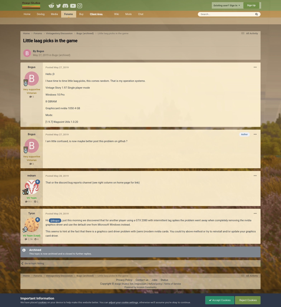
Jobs (154, 280)
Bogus (40, 51)
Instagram (80, 5)
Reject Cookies (248, 300)
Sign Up (251, 5)
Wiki (116, 14)
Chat (140, 14)
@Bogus (55, 220)
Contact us (142, 280)
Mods (128, 14)
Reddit (51, 5)
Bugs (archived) (61, 55)
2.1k (28, 239)
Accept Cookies (220, 300)
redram (31, 175)
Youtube (73, 5)
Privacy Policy (124, 280)
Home (27, 14)
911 (28, 201)
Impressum (140, 283)
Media (54, 14)
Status (164, 280)
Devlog (41, 14)
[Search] (216, 14)
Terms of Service (172, 283)
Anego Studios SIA (124, 283)
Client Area (96, 14)
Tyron (31, 213)
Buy (81, 14)
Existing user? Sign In (227, 5)
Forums (68, 15)
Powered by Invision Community (140, 287)
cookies (42, 302)
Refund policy (155, 283)
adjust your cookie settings (123, 302)
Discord (65, 5)
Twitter (58, 5)
